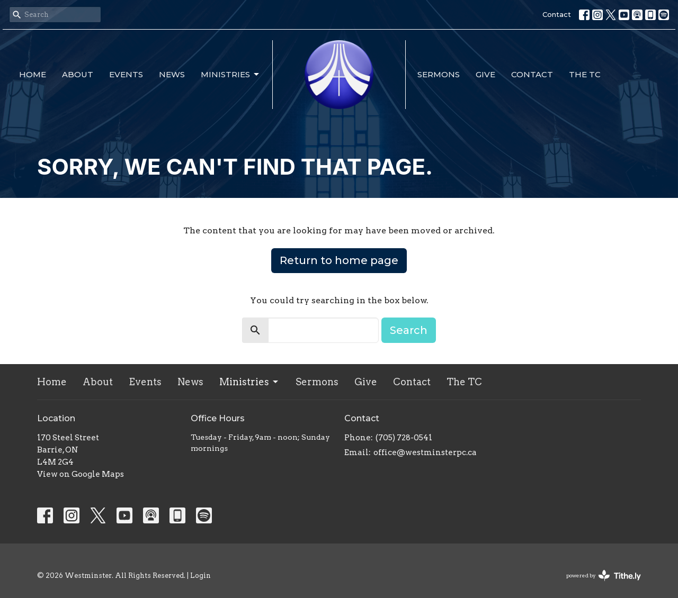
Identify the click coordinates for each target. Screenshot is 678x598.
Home (32, 74)
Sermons (438, 74)
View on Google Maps (80, 474)
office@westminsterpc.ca (425, 452)
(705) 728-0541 (404, 437)
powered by (603, 575)
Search (408, 330)
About (77, 74)
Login (200, 575)
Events (126, 74)
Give (485, 74)
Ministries (231, 74)
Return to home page (339, 260)
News (172, 74)
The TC (585, 74)
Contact (556, 14)
